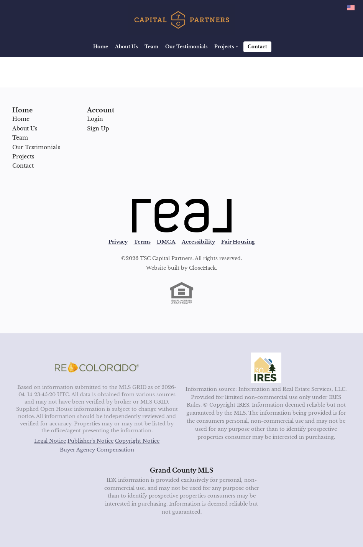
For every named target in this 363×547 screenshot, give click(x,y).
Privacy (118, 242)
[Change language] (350, 7)
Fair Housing (238, 242)
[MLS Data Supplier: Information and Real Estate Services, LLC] (266, 368)
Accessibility (198, 242)
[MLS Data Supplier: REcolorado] (97, 367)
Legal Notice (50, 441)
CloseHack (202, 268)
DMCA (166, 242)
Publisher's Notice (90, 441)
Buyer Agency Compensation (97, 450)
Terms (142, 242)
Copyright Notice (137, 441)
